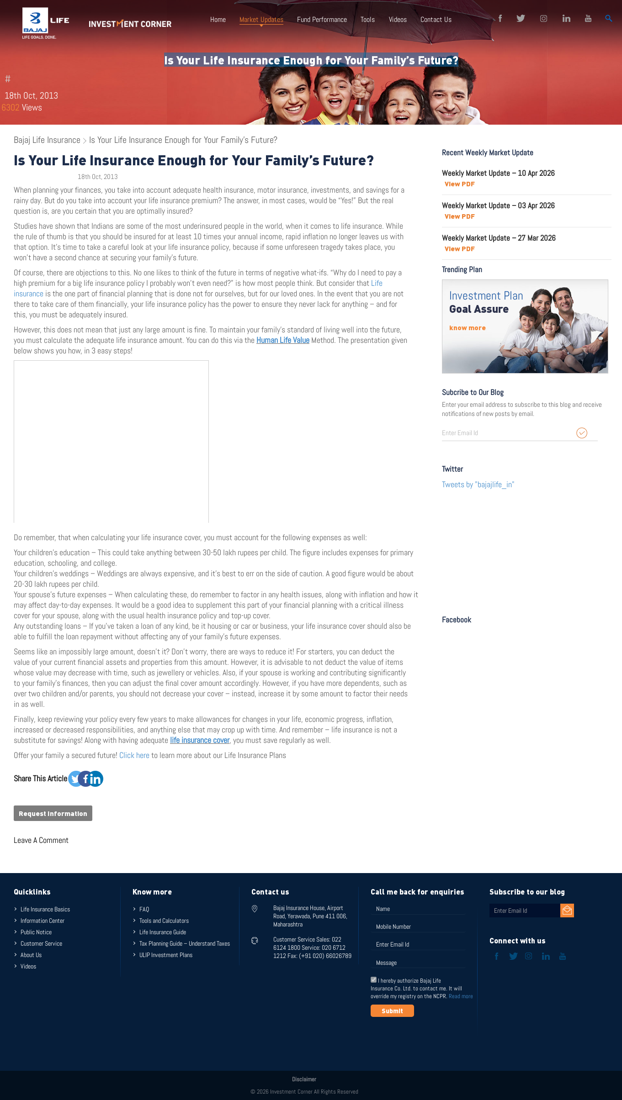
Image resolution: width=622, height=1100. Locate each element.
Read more (461, 996)
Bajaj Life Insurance (47, 140)
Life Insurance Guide (162, 932)
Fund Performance (322, 19)
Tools (368, 19)
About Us (31, 955)
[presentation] (440, 1039)
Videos (397, 19)
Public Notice (36, 932)
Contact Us (435, 19)
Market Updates (261, 19)
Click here (135, 755)
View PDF (460, 183)
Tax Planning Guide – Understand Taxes (184, 943)
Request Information (53, 813)
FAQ (144, 909)
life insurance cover (199, 740)
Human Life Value (282, 340)
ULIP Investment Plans (165, 955)
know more (467, 327)
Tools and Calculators (164, 920)
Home (218, 19)
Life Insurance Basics (45, 909)
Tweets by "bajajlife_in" (478, 484)
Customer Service (41, 943)
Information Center (42, 920)
